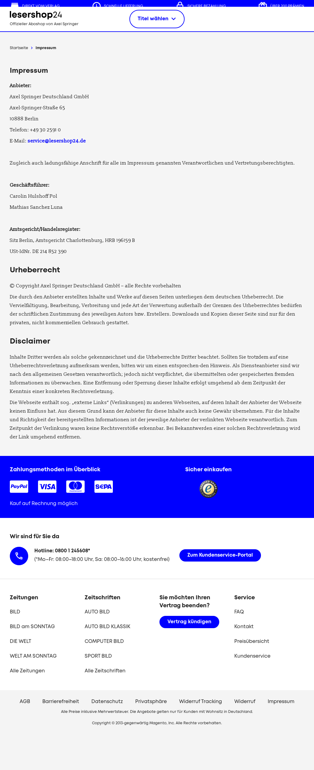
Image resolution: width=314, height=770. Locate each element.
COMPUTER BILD (104, 641)
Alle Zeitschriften (105, 671)
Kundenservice (252, 656)
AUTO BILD (97, 612)
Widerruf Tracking (200, 701)
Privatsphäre (151, 701)
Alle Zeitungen (27, 671)
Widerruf (244, 701)
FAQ (239, 612)
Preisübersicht (251, 641)
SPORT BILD (98, 656)
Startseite (19, 48)
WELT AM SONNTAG (33, 656)
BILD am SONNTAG (32, 626)
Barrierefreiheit (60, 701)
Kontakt (244, 626)
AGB (25, 701)
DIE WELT (20, 641)
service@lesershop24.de (57, 141)
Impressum (46, 48)
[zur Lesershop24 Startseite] (46, 25)
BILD (15, 612)
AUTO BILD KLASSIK (107, 626)
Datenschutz (107, 701)
